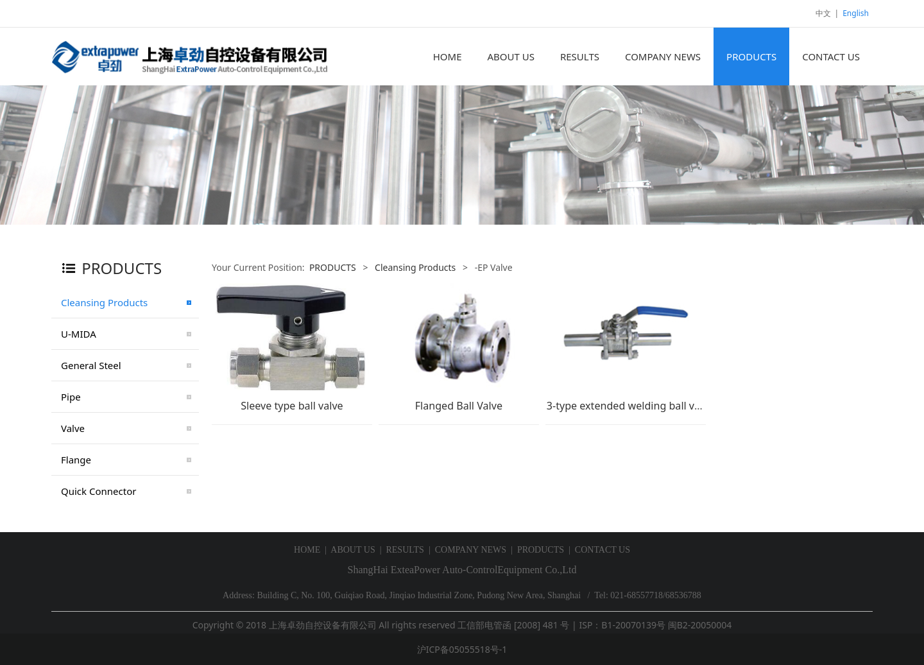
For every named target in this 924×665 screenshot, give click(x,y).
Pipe (71, 396)
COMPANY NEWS (663, 56)
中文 (823, 13)
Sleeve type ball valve (292, 406)
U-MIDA (78, 333)
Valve (73, 428)
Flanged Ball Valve (458, 406)
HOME (447, 56)
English (856, 13)
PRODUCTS (751, 56)
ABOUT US (510, 56)
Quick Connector (98, 491)
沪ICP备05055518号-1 (462, 649)
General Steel (91, 365)
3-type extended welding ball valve (630, 406)
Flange (76, 459)
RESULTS (579, 56)
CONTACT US (831, 56)
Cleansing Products (104, 302)
